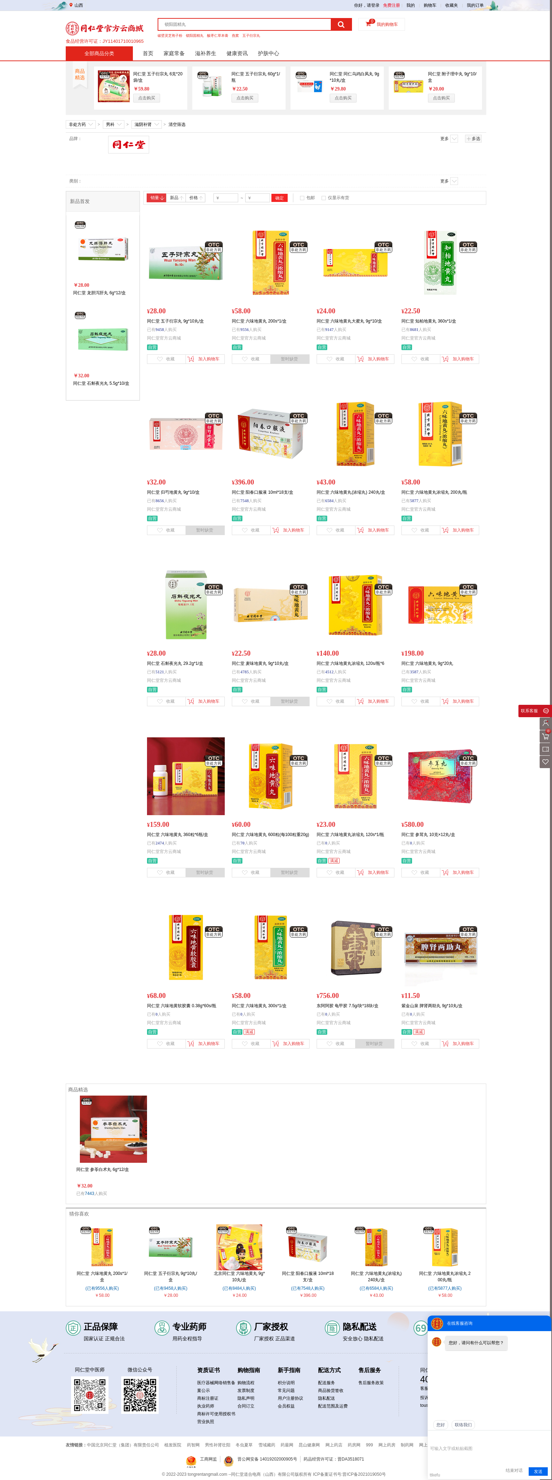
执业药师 (205, 1406)
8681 (414, 329)
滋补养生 (205, 53)
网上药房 (386, 1445)
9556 (244, 329)
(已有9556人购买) (102, 1288)
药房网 (354, 1445)
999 (369, 1445)
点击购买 (146, 97)
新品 (177, 197)
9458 (159, 329)
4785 (244, 671)
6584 (329, 500)
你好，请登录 (367, 5)
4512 (329, 671)
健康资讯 (237, 53)
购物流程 (245, 1382)
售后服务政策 (371, 1382)
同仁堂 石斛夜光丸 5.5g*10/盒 (101, 383)
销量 (157, 197)
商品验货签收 (330, 1390)
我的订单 (475, 5)
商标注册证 (207, 1398)
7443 (89, 1193)
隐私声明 (245, 1398)
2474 (159, 843)
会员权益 (286, 1406)
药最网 (287, 1445)
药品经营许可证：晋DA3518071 (334, 1459)
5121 (159, 671)
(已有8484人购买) (239, 1288)
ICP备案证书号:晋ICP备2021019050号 (349, 1474)
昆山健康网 (309, 1445)
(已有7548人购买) (308, 1288)
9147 (329, 329)
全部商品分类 (99, 53)
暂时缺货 (289, 358)
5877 (414, 500)
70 (242, 843)
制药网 (407, 1445)
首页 (148, 53)
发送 (538, 1471)
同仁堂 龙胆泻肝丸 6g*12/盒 (99, 292)
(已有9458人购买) (171, 1288)
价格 (196, 197)
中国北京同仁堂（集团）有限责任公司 (123, 1445)
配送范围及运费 (333, 1406)
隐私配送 (326, 1398)
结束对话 (514, 1470)
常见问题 (286, 1390)
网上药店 (333, 1445)
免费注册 (391, 5)
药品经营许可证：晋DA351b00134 (101, 41)
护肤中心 (268, 53)
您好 (440, 1424)
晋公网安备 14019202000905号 (267, 1459)
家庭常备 (174, 53)
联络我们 (463, 1424)
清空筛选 (177, 124)
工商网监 (208, 1459)
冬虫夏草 (244, 1445)
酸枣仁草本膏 (217, 35)
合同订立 (245, 1406)
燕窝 (235, 35)
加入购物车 (203, 359)
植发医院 (172, 1445)
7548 (244, 500)
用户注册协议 (290, 1398)
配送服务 (326, 1382)
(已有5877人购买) (445, 1288)
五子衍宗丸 (251, 35)
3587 (414, 671)
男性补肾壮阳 (217, 1445)
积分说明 (286, 1382)
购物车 (430, 5)
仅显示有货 (338, 197)
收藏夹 (451, 5)
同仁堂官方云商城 (164, 338)
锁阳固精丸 (195, 35)
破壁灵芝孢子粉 (170, 35)
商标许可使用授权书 (216, 1413)
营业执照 (205, 1421)
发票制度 (245, 1390)
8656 (159, 500)
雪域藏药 (266, 1445)
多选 (473, 138)
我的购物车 (387, 24)
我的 (410, 5)
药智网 (193, 1445)
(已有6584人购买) (376, 1288)
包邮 (310, 197)
